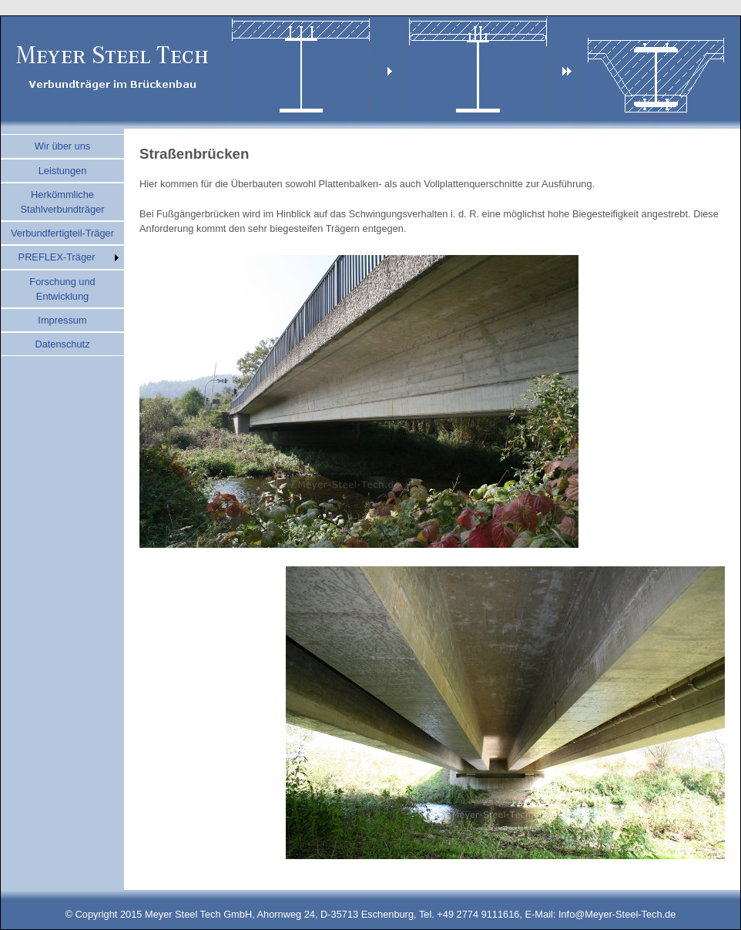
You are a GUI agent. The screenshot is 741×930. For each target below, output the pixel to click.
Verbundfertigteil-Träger (62, 233)
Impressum (62, 320)
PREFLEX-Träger (57, 257)
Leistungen (63, 170)
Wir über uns (63, 146)
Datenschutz (62, 344)
